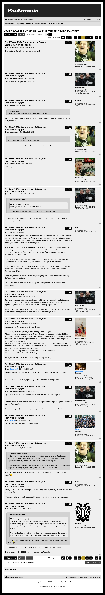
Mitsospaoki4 (79, 371)
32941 (85, 180)
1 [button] (70, 38)
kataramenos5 (79, 61)
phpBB (48, 582)
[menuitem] (27, 19)
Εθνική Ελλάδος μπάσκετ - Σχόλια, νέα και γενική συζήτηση (42, 30)
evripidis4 (78, 523)
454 (85, 230)
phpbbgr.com (61, 586)
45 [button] (87, 38)
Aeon (76, 227)
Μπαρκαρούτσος (80, 87)
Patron (77, 481)
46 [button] (91, 38)
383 (85, 526)
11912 (85, 434)
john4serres (79, 177)
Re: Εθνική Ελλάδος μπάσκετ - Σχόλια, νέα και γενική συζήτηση (26, 43)
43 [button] (79, 38)
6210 (85, 484)
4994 (85, 341)
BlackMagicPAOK (80, 338)
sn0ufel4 (78, 429)
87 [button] (97, 38)
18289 (85, 103)
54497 (85, 90)
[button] (63, 37)
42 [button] (75, 38)
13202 (85, 376)
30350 (85, 64)
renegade (78, 100)
